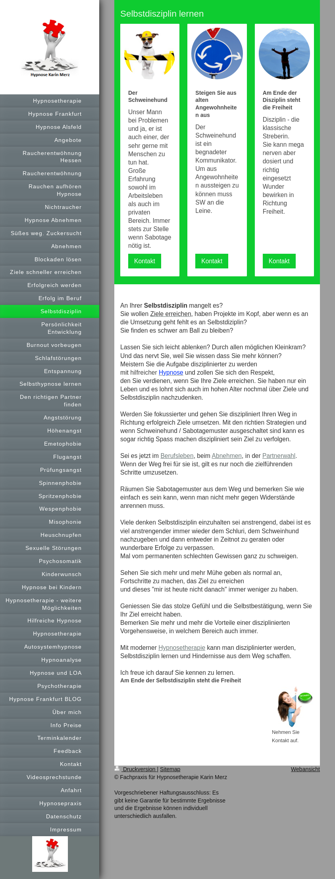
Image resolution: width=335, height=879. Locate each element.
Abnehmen (227, 455)
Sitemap (170, 769)
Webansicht (305, 769)
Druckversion (135, 769)
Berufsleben (176, 455)
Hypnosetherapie (181, 647)
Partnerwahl (278, 455)
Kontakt (144, 261)
